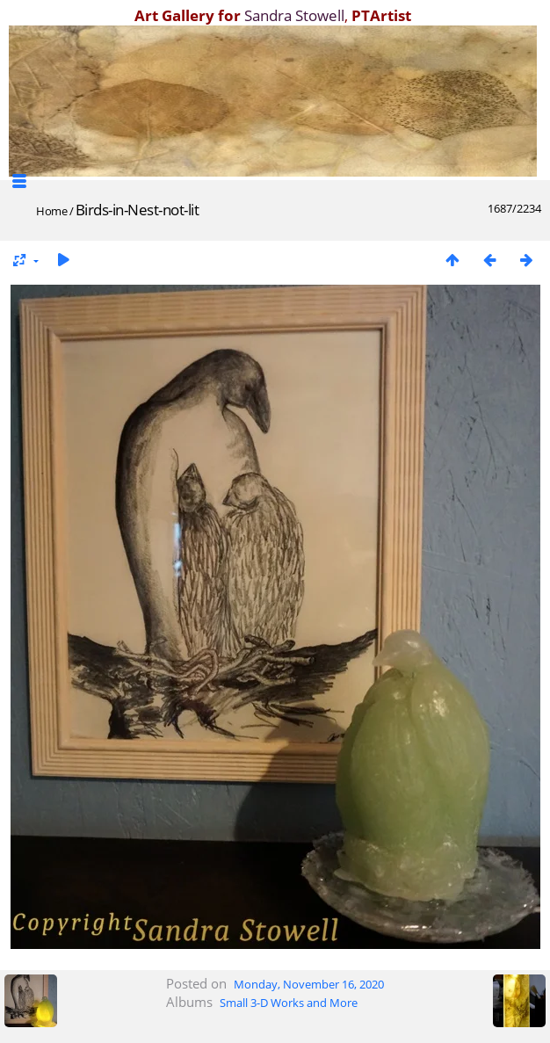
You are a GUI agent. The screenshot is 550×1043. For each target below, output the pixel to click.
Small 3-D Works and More (289, 1002)
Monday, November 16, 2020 (309, 984)
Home (51, 211)
